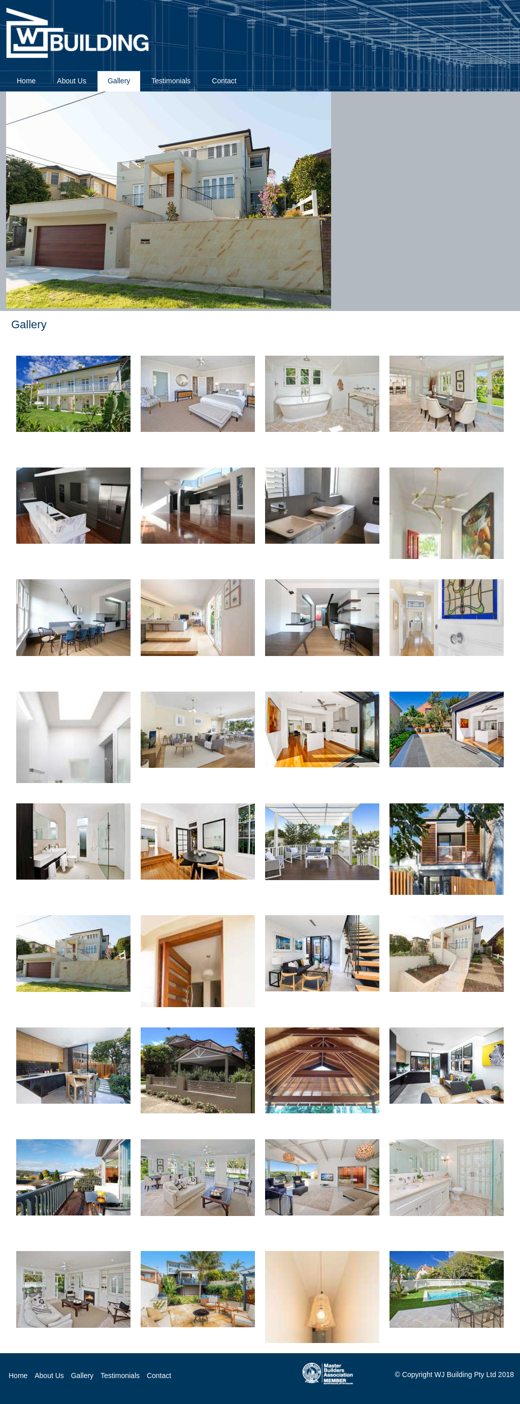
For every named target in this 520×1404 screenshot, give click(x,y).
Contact (224, 81)
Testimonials (120, 1375)
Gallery (82, 1375)
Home (26, 81)
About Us (49, 1375)
